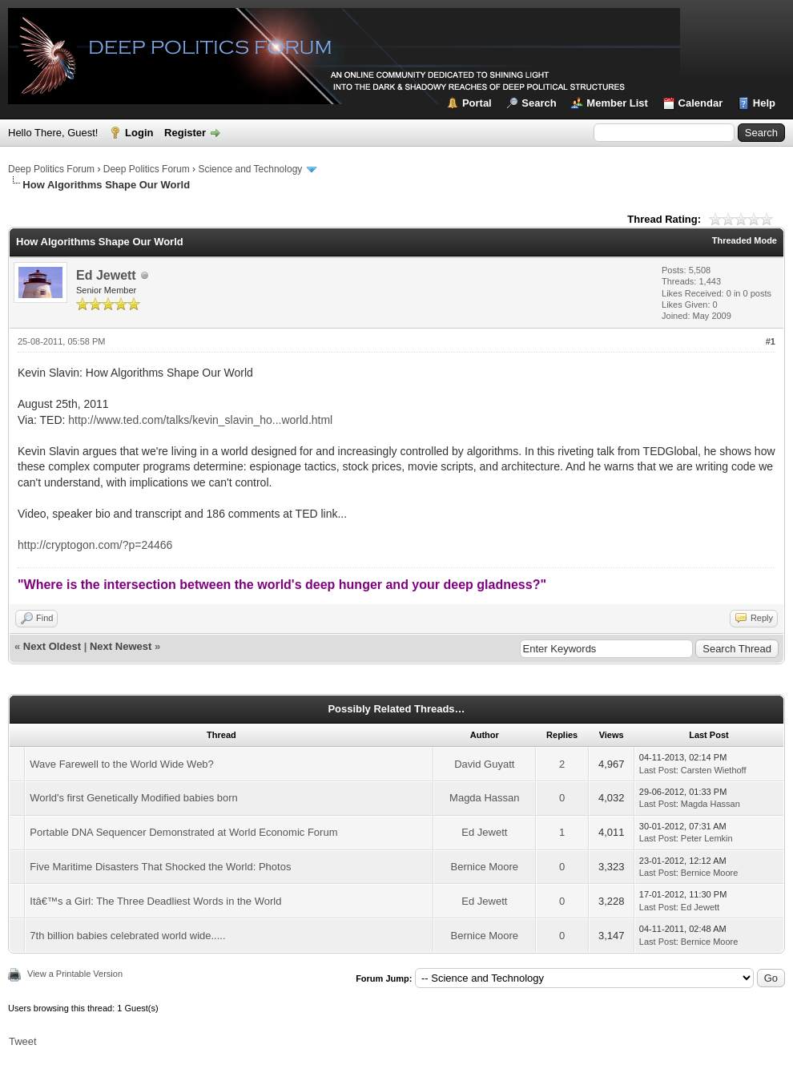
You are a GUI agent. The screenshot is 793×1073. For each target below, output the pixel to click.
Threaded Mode (744, 240)
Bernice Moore (485, 867)
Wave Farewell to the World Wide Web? (122, 764)
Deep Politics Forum (51, 169)
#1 (770, 341)
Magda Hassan (484, 798)
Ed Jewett (106, 275)
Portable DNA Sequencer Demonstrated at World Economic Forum (183, 832)
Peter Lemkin (707, 838)
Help (764, 103)
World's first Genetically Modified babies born (133, 798)
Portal (477, 103)
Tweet (23, 1041)
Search (538, 103)
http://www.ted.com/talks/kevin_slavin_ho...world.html (200, 419)
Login (139, 133)
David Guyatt (484, 764)
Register (185, 133)
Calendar (700, 103)
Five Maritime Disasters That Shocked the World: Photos (160, 867)
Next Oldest (52, 646)
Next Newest (120, 646)
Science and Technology (250, 169)
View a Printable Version (75, 973)
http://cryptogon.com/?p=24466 (95, 545)
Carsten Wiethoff (714, 770)
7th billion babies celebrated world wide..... (127, 936)
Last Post (657, 770)
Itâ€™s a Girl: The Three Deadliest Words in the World (155, 901)
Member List (617, 103)
